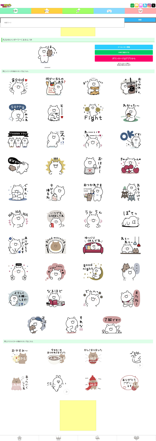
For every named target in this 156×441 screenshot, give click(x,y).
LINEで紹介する (123, 52)
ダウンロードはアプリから (124, 58)
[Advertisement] (78, 30)
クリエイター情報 (124, 47)
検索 (139, 20)
